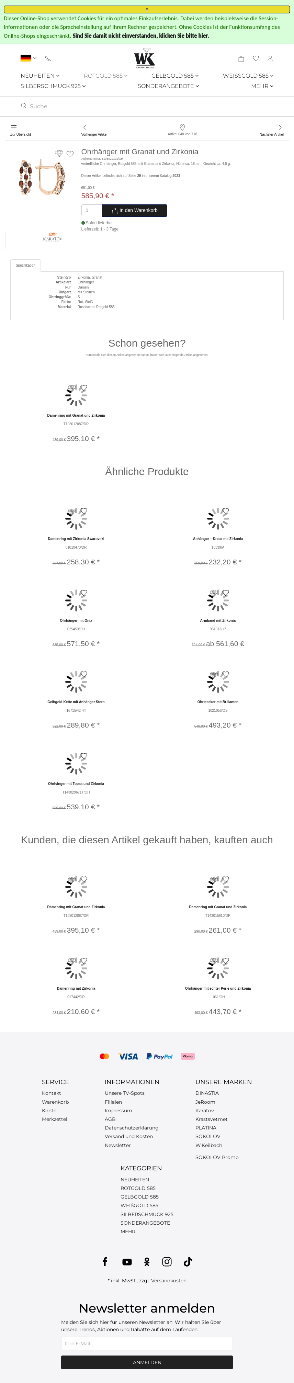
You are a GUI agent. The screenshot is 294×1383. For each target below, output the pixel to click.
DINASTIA (207, 1093)
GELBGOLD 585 (175, 75)
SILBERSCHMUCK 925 (53, 86)
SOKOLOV (207, 1136)
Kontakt (51, 1093)
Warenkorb (55, 1102)
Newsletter (118, 1145)
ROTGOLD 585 (105, 75)
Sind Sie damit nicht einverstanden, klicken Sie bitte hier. (140, 36)
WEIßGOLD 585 (139, 1205)
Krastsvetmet (211, 1119)
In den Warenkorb (134, 210)
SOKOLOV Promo (217, 1157)
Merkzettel (54, 1119)
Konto (49, 1110)
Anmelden (147, 1362)
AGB (110, 1119)
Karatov (204, 1110)
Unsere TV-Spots (125, 1093)
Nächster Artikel (272, 134)
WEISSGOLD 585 (248, 75)
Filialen (113, 1102)
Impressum (118, 1110)
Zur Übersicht (20, 134)
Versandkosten (168, 1281)
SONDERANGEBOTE (168, 86)
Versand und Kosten (129, 1136)
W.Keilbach (208, 1145)
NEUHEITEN (40, 75)
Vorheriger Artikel (94, 134)
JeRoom (205, 1102)
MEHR (262, 86)
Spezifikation (25, 265)
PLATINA (205, 1128)
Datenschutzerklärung (132, 1128)
